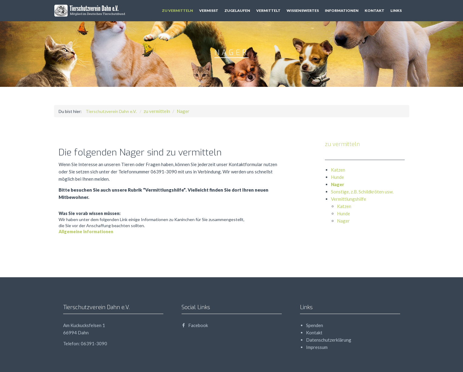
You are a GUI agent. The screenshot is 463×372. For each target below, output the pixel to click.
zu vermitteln (177, 10)
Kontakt (374, 10)
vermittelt (268, 10)
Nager (183, 111)
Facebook (195, 325)
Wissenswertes (303, 10)
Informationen (342, 10)
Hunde (337, 177)
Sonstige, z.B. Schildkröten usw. (362, 191)
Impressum (317, 347)
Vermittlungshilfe (348, 199)
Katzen (338, 169)
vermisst (208, 10)
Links (396, 10)
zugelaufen (237, 10)
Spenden (314, 325)
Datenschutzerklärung (328, 340)
